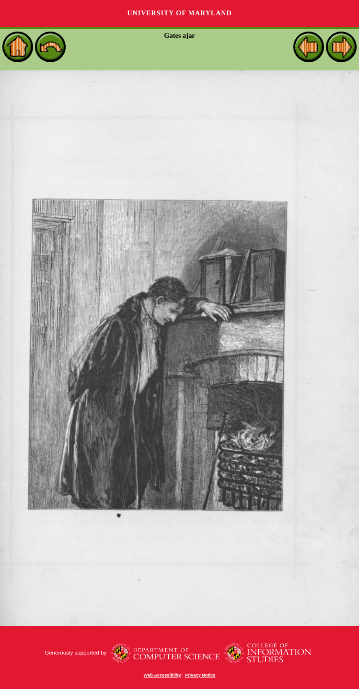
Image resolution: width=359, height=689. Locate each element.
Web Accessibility (162, 675)
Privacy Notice (200, 675)
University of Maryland (179, 13)
